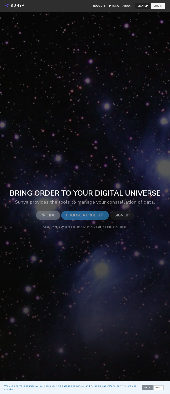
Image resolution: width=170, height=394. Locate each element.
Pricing (114, 5)
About (127, 5)
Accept (147, 387)
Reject (158, 387)
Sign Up (122, 215)
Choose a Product (85, 215)
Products (99, 5)
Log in (158, 5)
